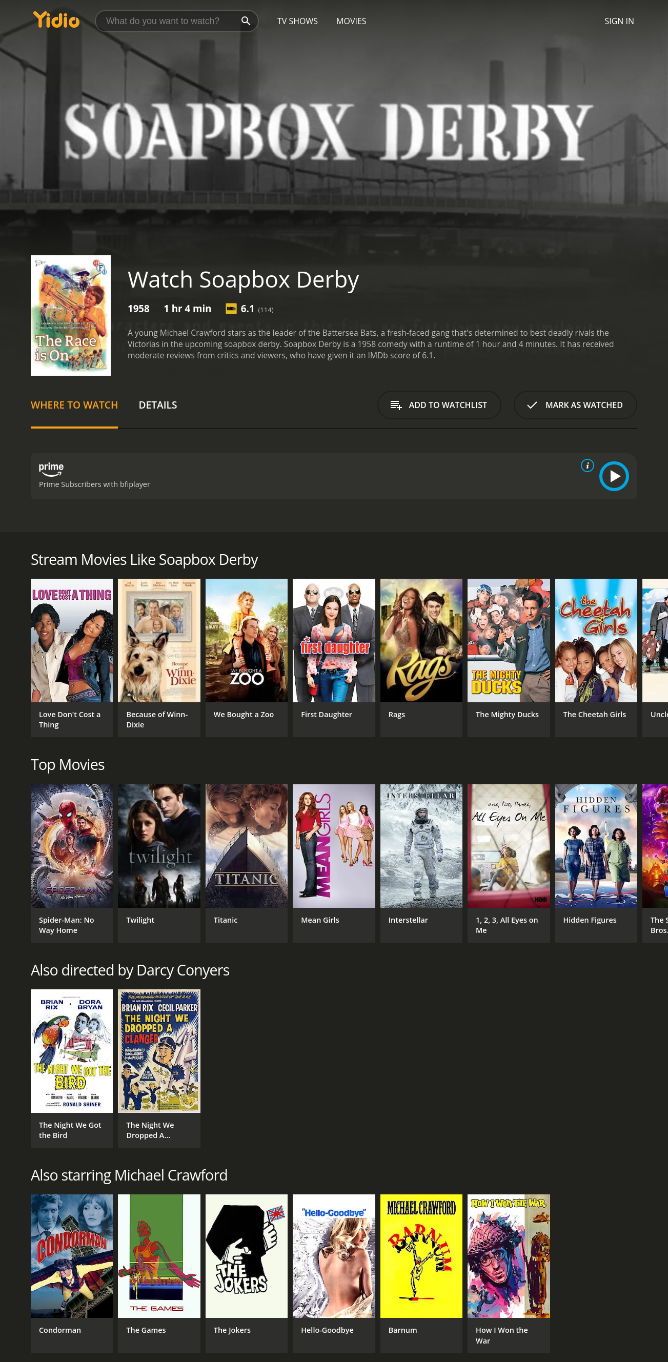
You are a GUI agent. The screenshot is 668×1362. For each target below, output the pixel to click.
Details (157, 405)
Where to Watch (74, 405)
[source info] (585, 465)
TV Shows (297, 21)
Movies (351, 21)
